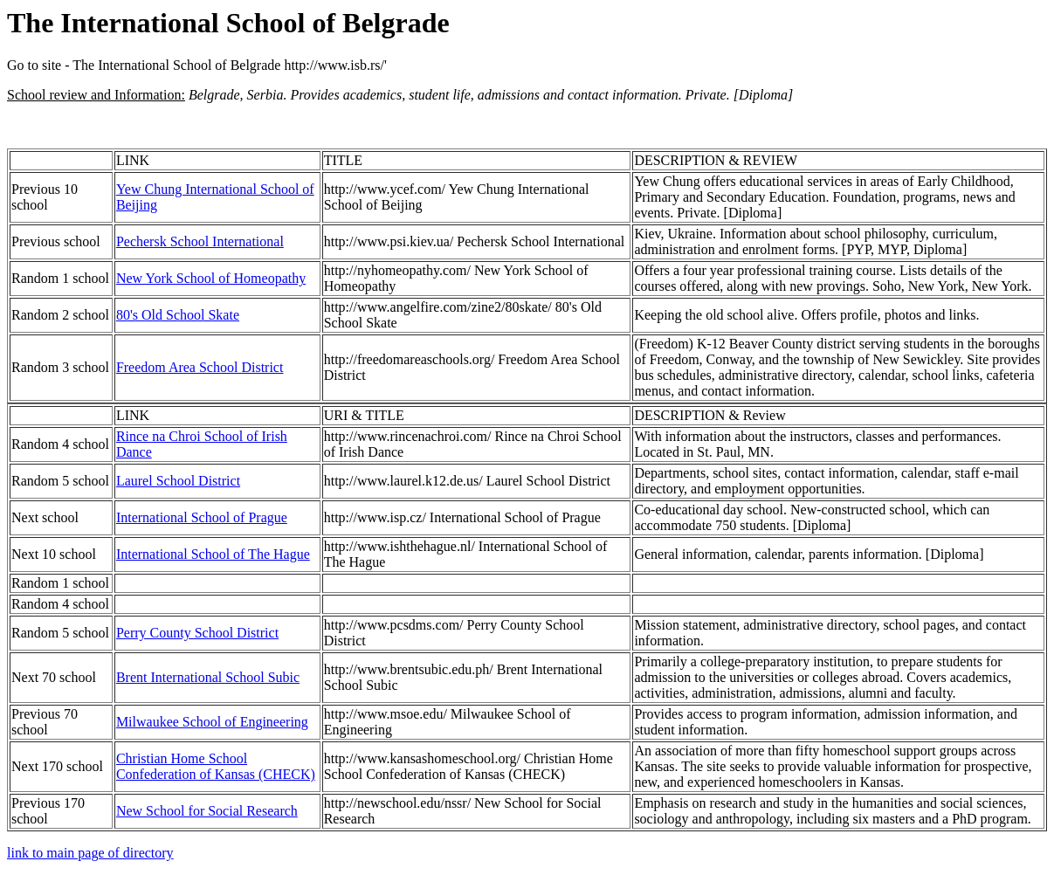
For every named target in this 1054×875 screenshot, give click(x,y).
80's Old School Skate (177, 314)
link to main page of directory (90, 852)
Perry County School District (197, 632)
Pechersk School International (200, 241)
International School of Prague (201, 517)
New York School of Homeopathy (211, 278)
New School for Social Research (207, 810)
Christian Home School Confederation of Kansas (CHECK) (215, 766)
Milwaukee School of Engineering (212, 721)
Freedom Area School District (200, 367)
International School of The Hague (213, 554)
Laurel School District (178, 480)
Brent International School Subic (208, 677)
